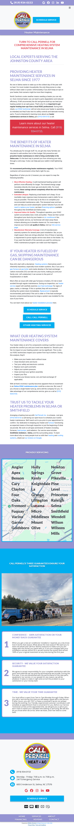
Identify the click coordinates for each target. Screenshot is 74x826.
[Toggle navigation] (37, 7)
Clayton (18, 489)
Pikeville (58, 478)
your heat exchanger (45, 286)
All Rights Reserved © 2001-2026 (44, 823)
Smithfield (60, 511)
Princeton (59, 495)
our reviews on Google (33, 438)
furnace (51, 423)
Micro (36, 511)
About (51, 816)
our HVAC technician (23, 109)
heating (51, 435)
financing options (48, 207)
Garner (18, 522)
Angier (17, 467)
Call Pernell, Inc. (41, 415)
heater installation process (43, 303)
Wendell (58, 517)
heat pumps (21, 430)
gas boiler (25, 269)
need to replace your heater (24, 207)
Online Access (32, 823)
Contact (54, 819)
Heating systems (41, 264)
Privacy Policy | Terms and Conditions (37, 825)
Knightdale (40, 484)
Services (36, 816)
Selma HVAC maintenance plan (26, 386)
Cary (16, 484)
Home (22, 816)
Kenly (36, 478)
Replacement (45, 291)
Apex (16, 473)
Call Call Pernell (37, 317)
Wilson (57, 522)
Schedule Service (46, 19)
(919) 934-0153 (21, 2)
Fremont (19, 506)
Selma (56, 506)
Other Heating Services (37, 325)
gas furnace (14, 269)
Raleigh (57, 500)
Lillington (39, 500)
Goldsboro (20, 528)
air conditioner (49, 217)
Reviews (37, 819)
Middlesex (40, 517)
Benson (18, 478)
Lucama (37, 506)
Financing (21, 819)
